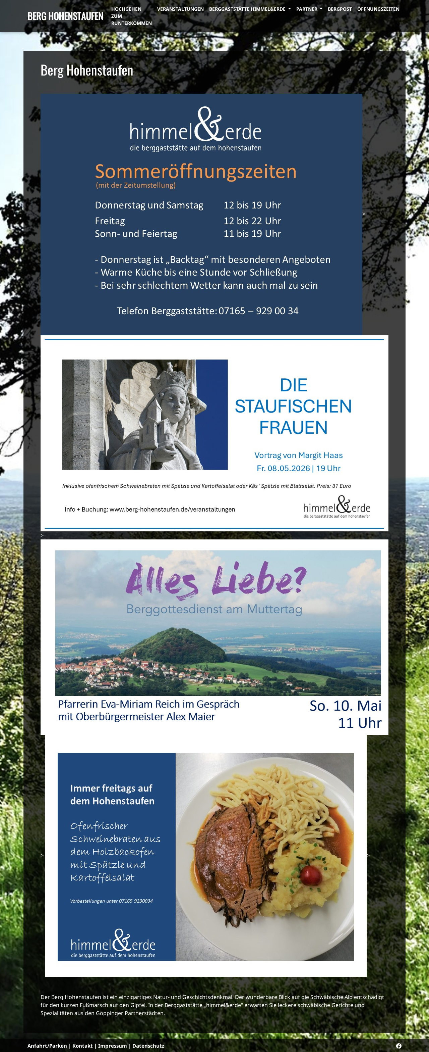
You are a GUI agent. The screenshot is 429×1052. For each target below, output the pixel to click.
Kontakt (82, 1045)
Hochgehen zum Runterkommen (131, 16)
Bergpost (340, 9)
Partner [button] (307, 9)
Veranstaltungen (180, 9)
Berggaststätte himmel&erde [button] (248, 9)
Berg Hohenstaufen (65, 16)
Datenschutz (148, 1045)
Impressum (112, 1045)
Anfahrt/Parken (47, 1045)
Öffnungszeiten (378, 9)
